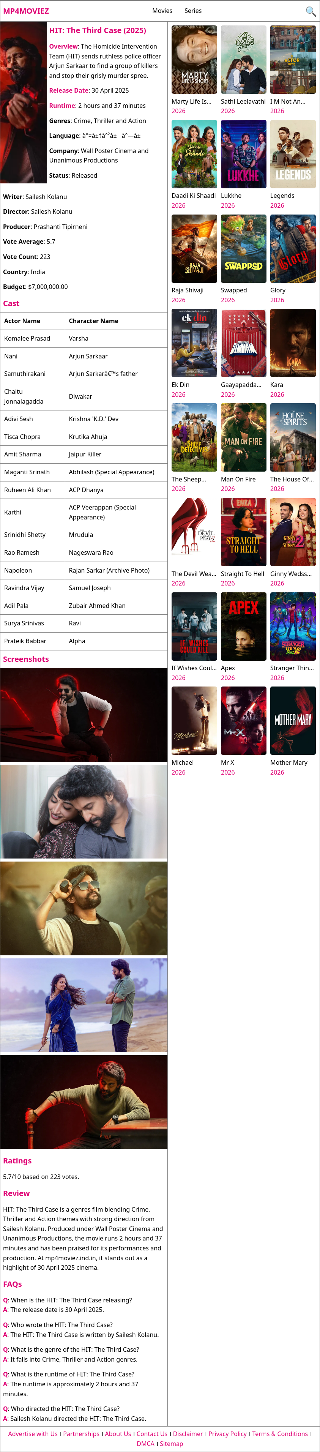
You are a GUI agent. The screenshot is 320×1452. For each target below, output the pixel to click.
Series (193, 10)
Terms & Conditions (280, 1434)
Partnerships (81, 1434)
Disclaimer (188, 1434)
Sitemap (171, 1443)
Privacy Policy (227, 1434)
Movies (162, 10)
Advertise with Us (33, 1434)
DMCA (145, 1443)
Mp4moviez (26, 11)
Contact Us (152, 1434)
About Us (118, 1434)
